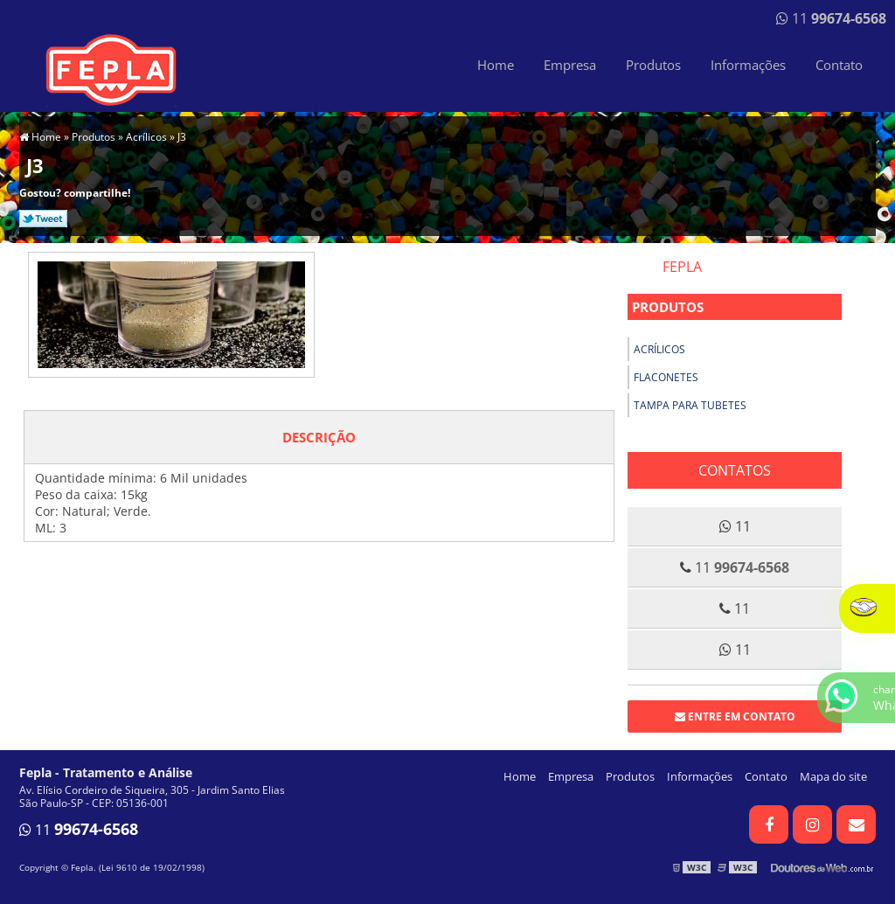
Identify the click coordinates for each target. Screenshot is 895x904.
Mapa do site (833, 776)
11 (831, 18)
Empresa (570, 64)
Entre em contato (735, 716)
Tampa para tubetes (690, 405)
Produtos (653, 64)
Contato (839, 64)
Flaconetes (666, 377)
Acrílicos (659, 349)
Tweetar (43, 218)
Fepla (682, 266)
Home (495, 64)
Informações (748, 64)
